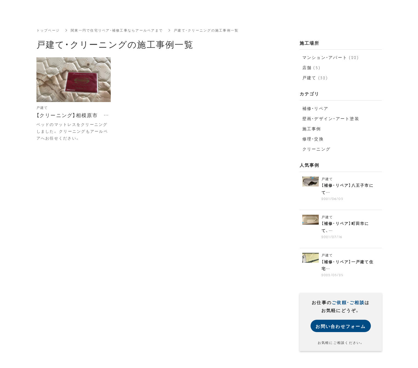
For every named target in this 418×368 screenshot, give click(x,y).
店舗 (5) (311, 67)
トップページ (48, 30)
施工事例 (311, 129)
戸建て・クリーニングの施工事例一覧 (206, 30)
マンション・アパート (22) (330, 57)
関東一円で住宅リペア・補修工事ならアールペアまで (117, 30)
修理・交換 (313, 139)
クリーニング (316, 149)
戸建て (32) (315, 78)
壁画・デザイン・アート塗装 (330, 118)
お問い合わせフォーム (340, 326)
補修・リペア (315, 108)
